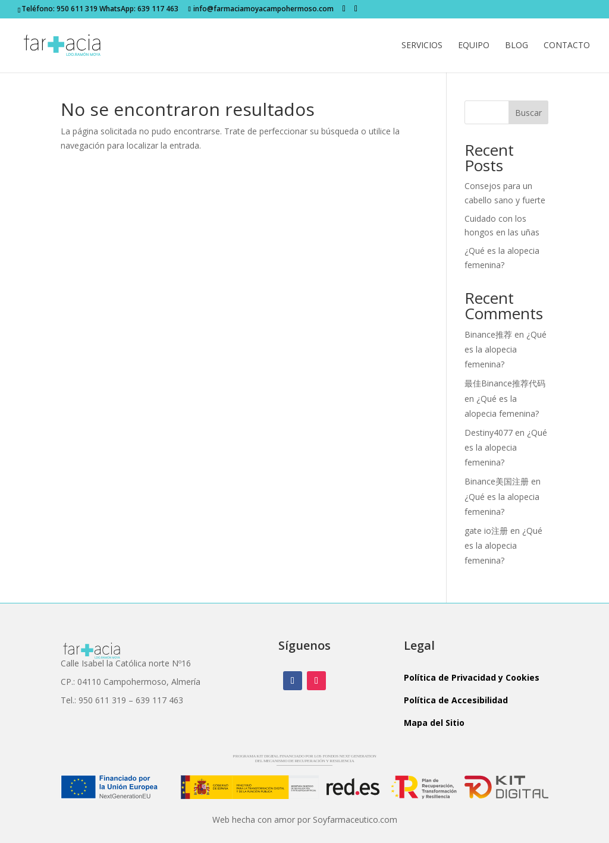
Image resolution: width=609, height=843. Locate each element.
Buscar (528, 112)
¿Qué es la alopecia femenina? (505, 349)
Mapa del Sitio (434, 722)
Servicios (421, 46)
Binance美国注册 (496, 481)
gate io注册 (486, 530)
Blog (516, 46)
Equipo (473, 46)
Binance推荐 (488, 334)
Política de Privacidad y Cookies (471, 677)
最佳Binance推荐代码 (504, 383)
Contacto (567, 46)
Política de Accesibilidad (456, 700)
